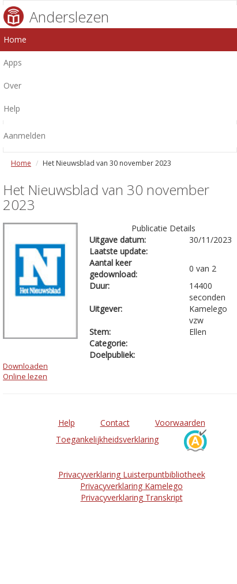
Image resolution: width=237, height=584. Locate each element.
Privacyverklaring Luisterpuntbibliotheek (131, 474)
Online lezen (25, 376)
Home (21, 163)
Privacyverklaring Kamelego (131, 485)
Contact (115, 422)
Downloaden (25, 366)
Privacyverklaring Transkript (132, 497)
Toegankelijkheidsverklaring (107, 439)
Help (66, 422)
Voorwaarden (180, 422)
